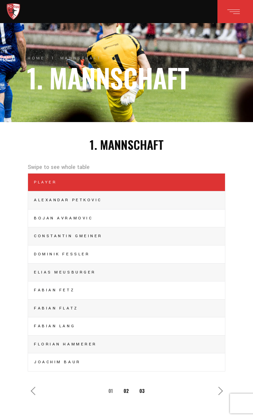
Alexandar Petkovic (68, 200)
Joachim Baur (57, 362)
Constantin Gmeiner (68, 236)
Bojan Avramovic (63, 218)
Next (218, 389)
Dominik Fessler (62, 254)
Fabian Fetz (54, 290)
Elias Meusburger (65, 272)
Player (45, 182)
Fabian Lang (54, 326)
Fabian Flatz (56, 308)
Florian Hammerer (65, 344)
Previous (34, 389)
